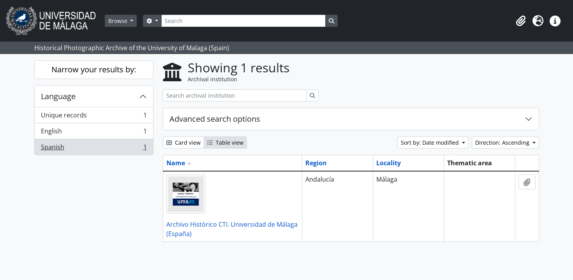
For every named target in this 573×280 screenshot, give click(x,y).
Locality (388, 163)
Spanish (94, 148)
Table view (225, 142)
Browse (118, 20)
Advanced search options (214, 119)
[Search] (243, 21)
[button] (520, 21)
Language (58, 96)
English (94, 132)
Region (316, 163)
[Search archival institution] (235, 95)
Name (175, 163)
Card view (183, 142)
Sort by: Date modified (430, 142)
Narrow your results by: (93, 69)
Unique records (94, 116)
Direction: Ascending (503, 142)
